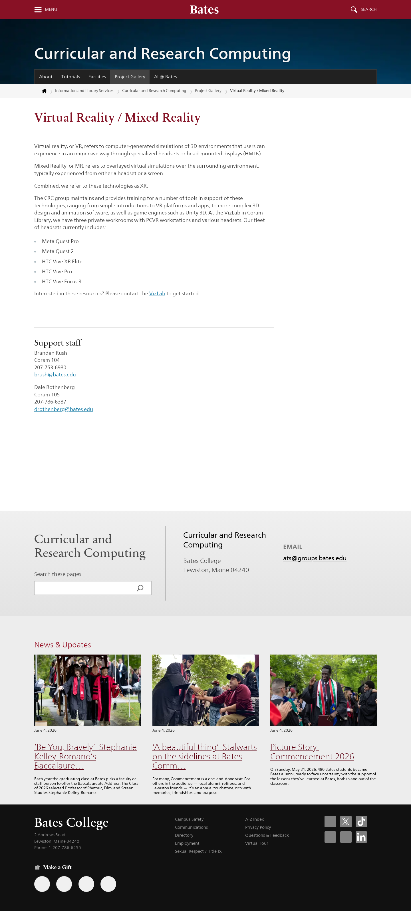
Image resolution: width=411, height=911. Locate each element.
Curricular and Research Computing (162, 53)
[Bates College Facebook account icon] (330, 821)
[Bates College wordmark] (204, 9)
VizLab (157, 293)
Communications (191, 827)
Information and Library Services (84, 90)
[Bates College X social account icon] (346, 821)
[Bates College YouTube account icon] (346, 837)
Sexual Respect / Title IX (198, 851)
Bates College (71, 822)
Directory (184, 835)
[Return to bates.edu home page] (40, 91)
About (46, 76)
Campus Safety (189, 819)
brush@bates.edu (55, 375)
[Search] (140, 588)
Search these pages (57, 574)
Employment (187, 843)
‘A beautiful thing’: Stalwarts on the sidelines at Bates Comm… (204, 756)
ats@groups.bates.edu (314, 558)
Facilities (97, 76)
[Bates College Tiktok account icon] (361, 821)
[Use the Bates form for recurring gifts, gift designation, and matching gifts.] (42, 884)
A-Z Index (254, 819)
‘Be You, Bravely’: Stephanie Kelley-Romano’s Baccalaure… (85, 756)
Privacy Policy (258, 827)
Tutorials (70, 76)
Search (369, 9)
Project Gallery (130, 76)
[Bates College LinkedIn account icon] (361, 837)
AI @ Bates (165, 76)
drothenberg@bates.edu (63, 409)
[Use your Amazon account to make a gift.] (64, 884)
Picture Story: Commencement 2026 (312, 751)
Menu (51, 9)
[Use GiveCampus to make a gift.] (108, 884)
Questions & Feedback (267, 835)
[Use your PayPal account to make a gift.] (86, 884)
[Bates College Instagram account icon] (330, 837)
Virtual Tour (256, 843)
